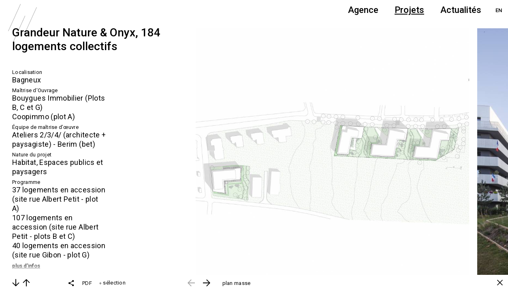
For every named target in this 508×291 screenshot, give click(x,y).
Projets (409, 10)
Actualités (460, 10)
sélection (112, 283)
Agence (363, 10)
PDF (87, 283)
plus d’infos (26, 266)
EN (498, 10)
